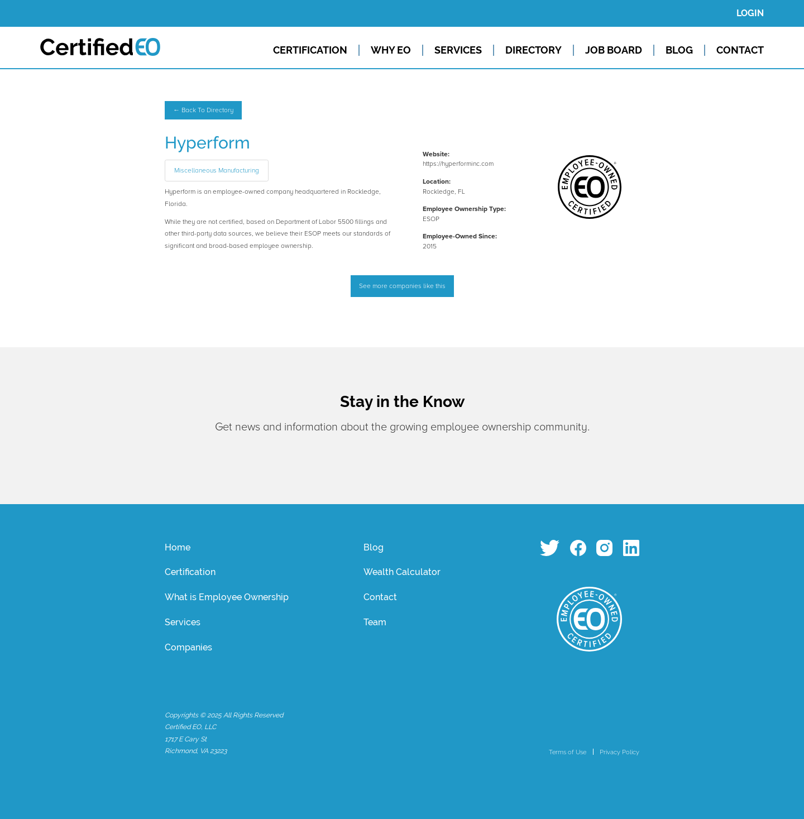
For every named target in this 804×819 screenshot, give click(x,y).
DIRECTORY (533, 50)
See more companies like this (402, 286)
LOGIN (750, 13)
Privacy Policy (619, 752)
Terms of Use (567, 752)
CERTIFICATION (310, 50)
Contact (380, 597)
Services (182, 622)
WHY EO (391, 50)
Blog (373, 547)
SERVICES (458, 50)
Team (374, 622)
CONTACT (740, 50)
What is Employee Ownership (227, 597)
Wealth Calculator (402, 572)
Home (177, 547)
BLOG (679, 50)
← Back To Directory (203, 110)
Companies (188, 647)
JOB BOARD (613, 50)
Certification (190, 572)
